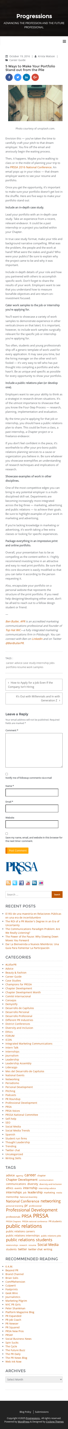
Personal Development (19, 1087)
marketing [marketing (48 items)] (49, 1192)
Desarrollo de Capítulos (19, 1008)
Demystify (11, 1004)
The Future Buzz (15, 1350)
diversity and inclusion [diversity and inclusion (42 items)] (50, 1184)
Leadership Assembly (18, 1063)
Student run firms (16, 1138)
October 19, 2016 (20, 56)
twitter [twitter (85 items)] (22, 1249)
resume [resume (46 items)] (32, 1245)
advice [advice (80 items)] (10, 1175)
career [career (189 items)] (30, 1175)
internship (42, 663)
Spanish (10, 1134)
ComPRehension (15, 1281)
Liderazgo (11, 1067)
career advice (14, 663)
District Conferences (17, 1024)
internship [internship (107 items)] (30, 1187)
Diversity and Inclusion (19, 1028)
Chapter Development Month (23, 992)
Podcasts (10, 1095)
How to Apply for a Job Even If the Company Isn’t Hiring (30, 685)
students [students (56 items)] (11, 1249)
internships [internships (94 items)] (14, 1192)
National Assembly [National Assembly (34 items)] (28, 1197)
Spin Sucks (11, 1342)
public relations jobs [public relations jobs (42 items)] (51, 1236)
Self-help (10, 1118)
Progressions (33, 1418)
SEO (7, 1122)
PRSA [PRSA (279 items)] (27, 1216)
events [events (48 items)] (18, 1188)
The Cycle (11, 1346)
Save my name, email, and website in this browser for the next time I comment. (33, 839)
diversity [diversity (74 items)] (32, 1184)
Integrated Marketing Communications (28, 1043)
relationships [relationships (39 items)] (12, 1245)
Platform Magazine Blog (19, 1312)
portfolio (11, 667)
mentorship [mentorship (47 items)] (12, 1197)
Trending (10, 1146)
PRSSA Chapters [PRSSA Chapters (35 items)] (13, 1222)
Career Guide (17, 60)
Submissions (42, 1411)
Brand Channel (14, 1274)
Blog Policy (25, 1411)
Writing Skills (13, 1158)
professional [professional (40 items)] (35, 1206)
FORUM (10, 1035)
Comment (11, 730)
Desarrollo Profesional (18, 1016)
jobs (52, 663)
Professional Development (21, 1102)
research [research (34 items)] (23, 1245)
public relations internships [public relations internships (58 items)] (23, 1235)
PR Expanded (13, 1316)
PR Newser (11, 1323)
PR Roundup (12, 1099)
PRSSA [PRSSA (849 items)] (40, 1215)
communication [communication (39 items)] (46, 1180)
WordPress (24, 1421)
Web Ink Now (13, 1361)
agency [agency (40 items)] (19, 1176)
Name (9, 786)
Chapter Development (18, 988)
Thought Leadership (17, 1142)
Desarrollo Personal (17, 1012)
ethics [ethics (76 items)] (9, 1188)
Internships (12, 1051)
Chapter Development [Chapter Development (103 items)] (22, 1179)
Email (9, 801)
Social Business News (18, 1338)
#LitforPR (11, 964)
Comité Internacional (18, 996)
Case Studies (13, 980)
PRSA (8, 1106)
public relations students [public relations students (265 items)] (29, 1240)
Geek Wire (11, 1293)
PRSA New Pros (14, 1331)
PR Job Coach (13, 1319)
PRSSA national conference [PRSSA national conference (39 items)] (34, 1221)
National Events (14, 1075)
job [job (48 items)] (24, 1192)
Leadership (12, 1059)
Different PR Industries (19, 1020)
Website (9, 817)
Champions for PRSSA (18, 984)
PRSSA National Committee (21, 1114)
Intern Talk (11, 1047)
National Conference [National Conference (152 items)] (22, 1201)
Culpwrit (10, 1285)
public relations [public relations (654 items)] (24, 1226)
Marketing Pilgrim (16, 1300)
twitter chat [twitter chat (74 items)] (35, 1249)
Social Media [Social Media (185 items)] (48, 1244)
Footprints (11, 1289)
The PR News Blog (16, 1357)
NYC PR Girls (13, 1304)
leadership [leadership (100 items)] (35, 1192)
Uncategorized (14, 1154)
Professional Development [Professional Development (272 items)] (31, 1210)
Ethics (9, 1031)
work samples (35, 667)
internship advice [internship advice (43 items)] (47, 1188)
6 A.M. (9, 1266)
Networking (12, 1079)
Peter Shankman (15, 1308)
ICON (8, 1039)
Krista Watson (47, 56)
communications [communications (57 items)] (16, 1184)
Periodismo (12, 1083)
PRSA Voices (12, 1110)
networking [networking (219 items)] (51, 1201)
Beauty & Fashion (15, 972)
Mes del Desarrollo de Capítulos (24, 1071)
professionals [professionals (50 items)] (13, 1217)
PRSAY (9, 1335)
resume (21, 667)
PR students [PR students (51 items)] (55, 1221)
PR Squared (12, 1327)
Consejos (10, 1000)
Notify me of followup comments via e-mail (28, 777)
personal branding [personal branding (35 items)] (14, 1206)
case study (29, 663)
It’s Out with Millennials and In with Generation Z (38, 698)
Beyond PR (11, 1270)
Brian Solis (11, 1278)
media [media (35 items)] (59, 1193)
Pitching (10, 1091)
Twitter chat (12, 1150)
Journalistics (12, 1297)
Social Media (13, 1126)
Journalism (11, 1055)
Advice (9, 968)
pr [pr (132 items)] (26, 1205)
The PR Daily (12, 1354)
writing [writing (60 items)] (48, 1249)
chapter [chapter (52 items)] (41, 1175)
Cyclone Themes (55, 1421)
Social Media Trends (17, 1130)
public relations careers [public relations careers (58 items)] (20, 1231)
